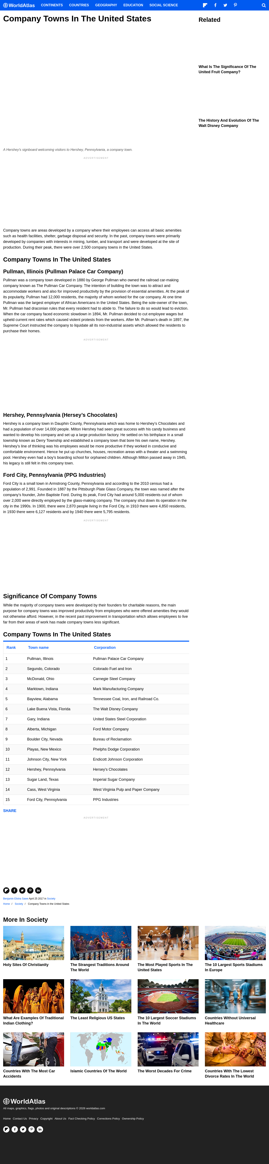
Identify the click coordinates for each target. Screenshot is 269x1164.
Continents (52, 5)
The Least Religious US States (97, 1018)
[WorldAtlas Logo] (20, 5)
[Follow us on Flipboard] (6, 1129)
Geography (106, 5)
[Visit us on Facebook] (15, 1129)
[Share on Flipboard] (6, 890)
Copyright (46, 1118)
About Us (60, 1118)
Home (7, 1118)
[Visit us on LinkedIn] (40, 1129)
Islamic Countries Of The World (98, 1071)
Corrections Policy (108, 1118)
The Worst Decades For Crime (165, 1071)
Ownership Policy (133, 1118)
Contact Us (20, 1118)
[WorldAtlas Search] (264, 5)
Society (51, 898)
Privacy (33, 1118)
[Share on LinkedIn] (38, 890)
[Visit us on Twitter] (23, 1129)
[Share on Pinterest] (30, 890)
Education (133, 5)
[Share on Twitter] (22, 890)
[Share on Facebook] (14, 890)
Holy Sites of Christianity (26, 965)
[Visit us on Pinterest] (31, 1129)
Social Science (163, 5)
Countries (79, 5)
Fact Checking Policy (81, 1118)
